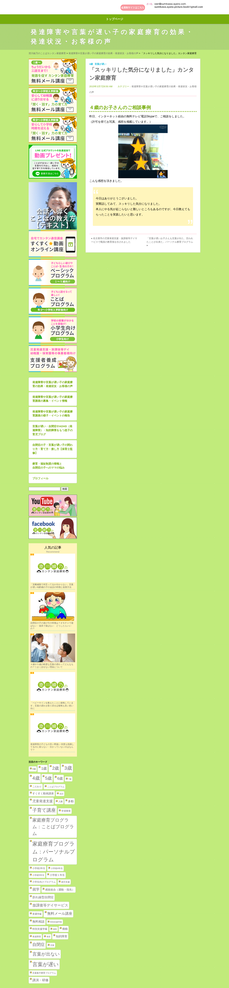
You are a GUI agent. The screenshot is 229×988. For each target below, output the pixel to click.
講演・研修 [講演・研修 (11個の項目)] (40, 980)
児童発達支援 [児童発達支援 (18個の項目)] (42, 801)
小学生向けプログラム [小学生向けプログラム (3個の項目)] (44, 882)
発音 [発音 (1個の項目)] (48, 937)
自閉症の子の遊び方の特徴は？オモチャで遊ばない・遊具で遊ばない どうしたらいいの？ (51, 626)
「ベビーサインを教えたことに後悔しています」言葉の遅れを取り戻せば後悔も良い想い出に (51, 706)
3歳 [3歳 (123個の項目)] (68, 768)
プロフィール (40, 478)
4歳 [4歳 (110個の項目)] (36, 778)
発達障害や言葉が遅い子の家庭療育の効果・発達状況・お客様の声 (52, 384)
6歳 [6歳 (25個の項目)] (60, 778)
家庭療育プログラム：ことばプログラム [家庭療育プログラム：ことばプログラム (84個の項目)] (53, 826)
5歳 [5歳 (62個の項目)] (48, 778)
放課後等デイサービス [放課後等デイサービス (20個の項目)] (50, 905)
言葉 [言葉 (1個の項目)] (52, 945)
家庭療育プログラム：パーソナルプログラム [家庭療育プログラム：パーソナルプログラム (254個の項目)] (53, 851)
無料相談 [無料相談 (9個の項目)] (38, 921)
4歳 (91, 64)
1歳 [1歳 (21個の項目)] (44, 768)
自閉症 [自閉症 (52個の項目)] (38, 944)
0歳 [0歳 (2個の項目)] (34, 769)
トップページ (114, 19)
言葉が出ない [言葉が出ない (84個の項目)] (46, 953)
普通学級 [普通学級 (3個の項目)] (37, 914)
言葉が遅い (100, 64)
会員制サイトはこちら (132, 7)
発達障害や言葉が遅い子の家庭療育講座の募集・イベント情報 (52, 398)
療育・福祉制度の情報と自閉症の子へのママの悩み (48, 465)
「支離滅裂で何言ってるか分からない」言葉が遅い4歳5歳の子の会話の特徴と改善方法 (51, 586)
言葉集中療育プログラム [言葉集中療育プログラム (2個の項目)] (44, 973)
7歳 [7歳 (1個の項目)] (69, 779)
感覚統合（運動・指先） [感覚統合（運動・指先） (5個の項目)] (60, 889)
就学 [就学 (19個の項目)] (36, 889)
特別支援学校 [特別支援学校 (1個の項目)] (56, 922)
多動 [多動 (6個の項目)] (71, 801)
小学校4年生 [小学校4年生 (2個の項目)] (57, 868)
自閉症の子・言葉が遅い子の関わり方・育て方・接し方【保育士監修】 (52, 448)
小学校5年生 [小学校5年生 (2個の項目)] (38, 875)
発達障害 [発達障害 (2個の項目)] (36, 936)
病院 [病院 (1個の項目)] (55, 929)
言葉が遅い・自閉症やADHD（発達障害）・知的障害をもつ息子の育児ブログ (52, 430)
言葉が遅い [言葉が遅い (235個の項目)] (45, 964)
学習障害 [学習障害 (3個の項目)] (66, 811)
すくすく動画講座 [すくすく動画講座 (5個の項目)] (43, 793)
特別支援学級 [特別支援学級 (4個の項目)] (39, 928)
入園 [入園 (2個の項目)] (60, 801)
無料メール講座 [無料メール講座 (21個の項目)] (59, 913)
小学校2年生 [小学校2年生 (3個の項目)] (38, 868)
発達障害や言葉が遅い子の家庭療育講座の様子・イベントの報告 (52, 413)
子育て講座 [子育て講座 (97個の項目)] (44, 810)
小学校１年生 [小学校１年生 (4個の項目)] (57, 875)
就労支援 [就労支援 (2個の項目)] (65, 882)
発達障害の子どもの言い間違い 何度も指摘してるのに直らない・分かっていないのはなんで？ (52, 747)
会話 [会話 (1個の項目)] (61, 794)
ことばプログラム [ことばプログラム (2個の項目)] (55, 786)
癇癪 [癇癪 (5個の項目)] (65, 928)
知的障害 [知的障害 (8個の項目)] (61, 936)
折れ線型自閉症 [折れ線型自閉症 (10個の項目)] (43, 897)
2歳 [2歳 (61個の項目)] (55, 768)
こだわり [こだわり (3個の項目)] (37, 786)
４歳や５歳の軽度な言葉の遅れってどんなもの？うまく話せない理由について (51, 665)
